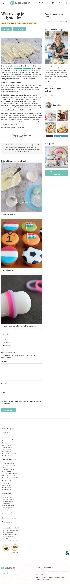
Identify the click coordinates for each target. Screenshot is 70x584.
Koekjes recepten (7, 447)
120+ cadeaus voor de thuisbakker (56, 173)
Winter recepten (6, 489)
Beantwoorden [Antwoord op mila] (7, 345)
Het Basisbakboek (7, 526)
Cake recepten (6, 436)
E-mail (3, 392)
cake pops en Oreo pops (22, 68)
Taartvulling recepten (8, 455)
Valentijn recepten (7, 501)
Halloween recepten (8, 512)
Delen (6, 29)
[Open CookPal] (67, 553)
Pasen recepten (6, 503)
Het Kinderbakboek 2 (8, 536)
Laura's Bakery (20, 3)
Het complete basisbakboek (10, 540)
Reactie (4, 361)
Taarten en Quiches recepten (10, 477)
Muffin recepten (6, 449)
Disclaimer (39, 567)
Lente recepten (6, 483)
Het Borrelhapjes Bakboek (10, 530)
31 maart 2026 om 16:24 (13, 340)
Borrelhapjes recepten (8, 465)
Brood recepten (6, 467)
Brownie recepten (7, 434)
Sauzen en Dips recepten (9, 475)
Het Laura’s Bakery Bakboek (10, 528)
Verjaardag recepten (8, 499)
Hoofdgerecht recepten (9, 469)
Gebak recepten (6, 445)
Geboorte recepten (7, 497)
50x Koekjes (5, 538)
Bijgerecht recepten (8, 463)
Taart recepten (6, 451)
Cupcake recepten (7, 441)
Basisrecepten (6, 432)
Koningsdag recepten (8, 505)
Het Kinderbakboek (7, 532)
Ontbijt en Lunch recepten (9, 473)
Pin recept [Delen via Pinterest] (19, 29)
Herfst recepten (6, 487)
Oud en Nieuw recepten (9, 518)
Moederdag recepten (8, 507)
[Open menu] (3, 3)
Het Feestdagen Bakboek (9, 534)
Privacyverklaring (48, 567)
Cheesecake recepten (8, 439)
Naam (3, 384)
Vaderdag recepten (7, 509)
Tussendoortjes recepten (9, 453)
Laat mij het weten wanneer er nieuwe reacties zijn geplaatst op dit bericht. (22, 402)
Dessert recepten (7, 443)
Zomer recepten (6, 485)
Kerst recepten (6, 516)
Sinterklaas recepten (8, 514)
